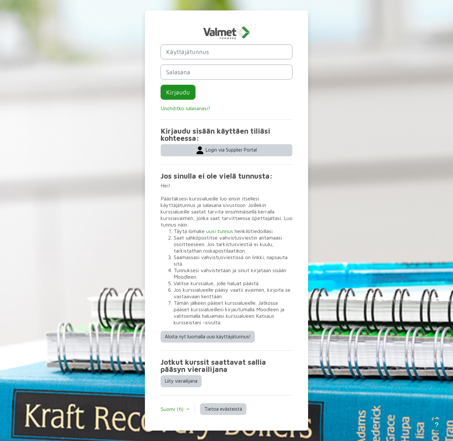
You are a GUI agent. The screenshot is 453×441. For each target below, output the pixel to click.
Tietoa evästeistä (223, 409)
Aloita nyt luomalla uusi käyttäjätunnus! (208, 336)
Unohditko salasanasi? (185, 108)
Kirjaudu (178, 92)
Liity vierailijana (181, 381)
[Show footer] (437, 425)
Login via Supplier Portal (226, 150)
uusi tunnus (219, 231)
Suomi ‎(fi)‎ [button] (173, 409)
